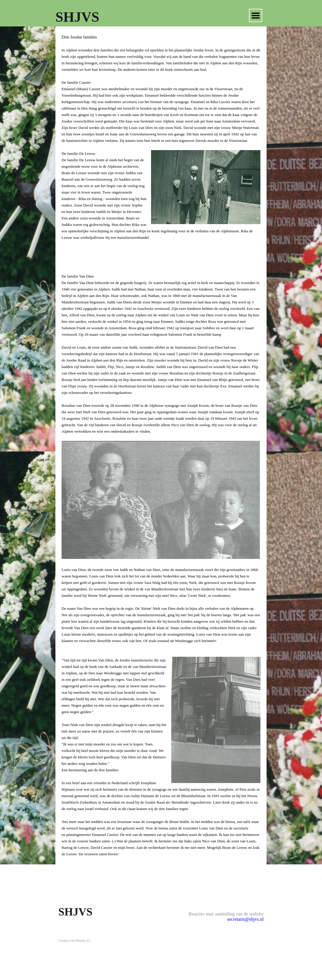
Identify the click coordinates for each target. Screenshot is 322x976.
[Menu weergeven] (256, 15)
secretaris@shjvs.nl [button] (245, 919)
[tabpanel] (161, 445)
